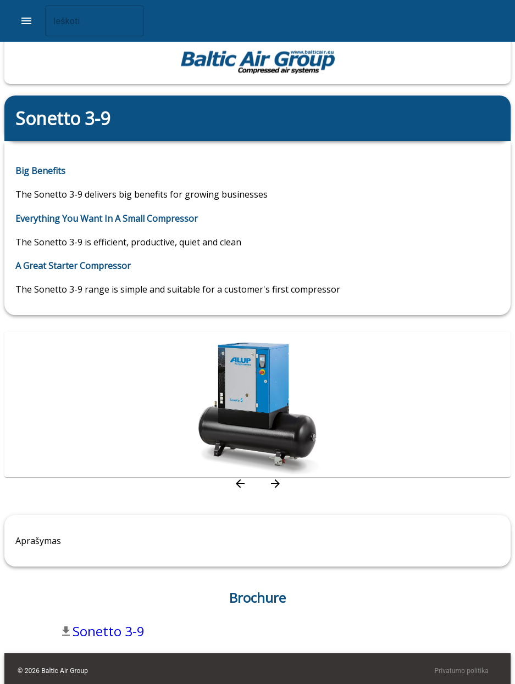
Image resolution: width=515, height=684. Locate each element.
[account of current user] (26, 21)
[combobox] (94, 20)
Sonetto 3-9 (109, 631)
